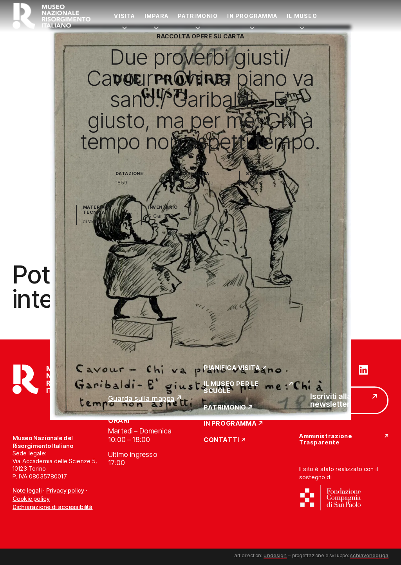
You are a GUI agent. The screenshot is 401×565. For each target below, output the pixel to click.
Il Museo (302, 16)
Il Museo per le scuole (231, 387)
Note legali (27, 490)
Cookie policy (31, 498)
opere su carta (197, 183)
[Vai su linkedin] (363, 369)
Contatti (221, 440)
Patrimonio (198, 16)
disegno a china (101, 221)
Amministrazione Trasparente (325, 439)
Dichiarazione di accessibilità (53, 507)
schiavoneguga (369, 555)
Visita (124, 16)
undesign (275, 555)
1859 (122, 183)
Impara (156, 16)
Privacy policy (65, 490)
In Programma (252, 16)
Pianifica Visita (232, 368)
